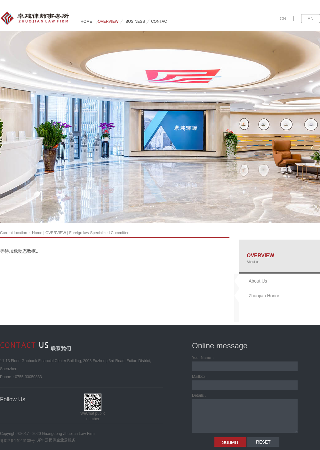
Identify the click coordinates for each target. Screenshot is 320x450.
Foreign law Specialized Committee (99, 233)
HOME (86, 21)
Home (37, 233)
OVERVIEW (55, 233)
